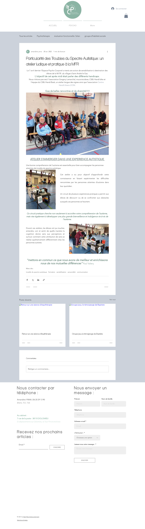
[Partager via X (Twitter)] (33, 280)
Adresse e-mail (79, 421)
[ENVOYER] (84, 460)
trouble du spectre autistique (36, 272)
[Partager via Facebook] (27, 280)
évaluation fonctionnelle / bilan (67, 36)
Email (21, 445)
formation (51, 272)
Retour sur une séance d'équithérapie (36, 334)
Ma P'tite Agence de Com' (31, 517)
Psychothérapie (43, 36)
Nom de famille (107, 399)
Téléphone (78, 410)
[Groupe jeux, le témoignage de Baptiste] (92, 317)
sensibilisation (61, 272)
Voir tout (113, 300)
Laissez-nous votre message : (84, 444)
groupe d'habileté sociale (95, 36)
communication (82, 272)
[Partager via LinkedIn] (38, 280)
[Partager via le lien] (44, 280)
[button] (126, 15)
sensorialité (72, 272)
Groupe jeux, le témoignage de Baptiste (87, 334)
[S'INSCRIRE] (57, 447)
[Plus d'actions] (107, 51)
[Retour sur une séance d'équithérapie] (42, 317)
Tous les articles (25, 36)
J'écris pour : (79, 433)
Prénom (77, 399)
